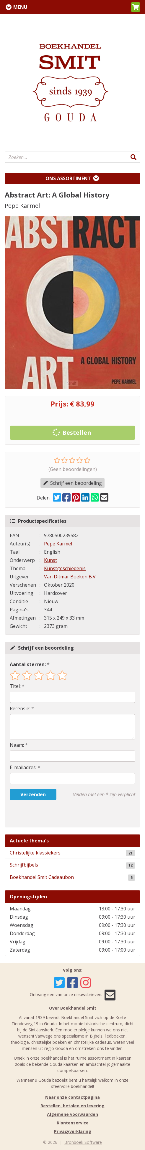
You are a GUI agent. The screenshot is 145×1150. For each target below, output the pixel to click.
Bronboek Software (83, 1142)
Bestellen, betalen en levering (72, 1105)
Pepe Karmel (58, 543)
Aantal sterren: (28, 664)
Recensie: (20, 708)
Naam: (17, 745)
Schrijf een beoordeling (72, 483)
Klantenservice (73, 1123)
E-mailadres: (23, 767)
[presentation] (47, 813)
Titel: (15, 686)
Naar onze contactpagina (72, 1097)
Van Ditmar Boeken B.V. (70, 576)
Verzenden (33, 794)
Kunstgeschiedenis (65, 568)
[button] (135, 7)
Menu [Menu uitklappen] (20, 7)
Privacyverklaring (72, 1131)
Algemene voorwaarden (72, 1114)
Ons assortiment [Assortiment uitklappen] (68, 178)
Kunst (50, 560)
